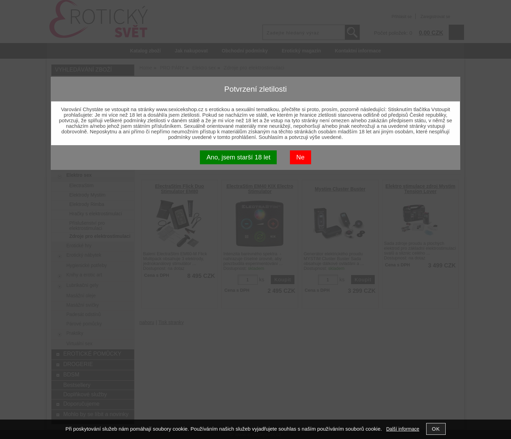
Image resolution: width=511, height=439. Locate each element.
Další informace (402, 429)
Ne (300, 157)
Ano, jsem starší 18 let (238, 157)
